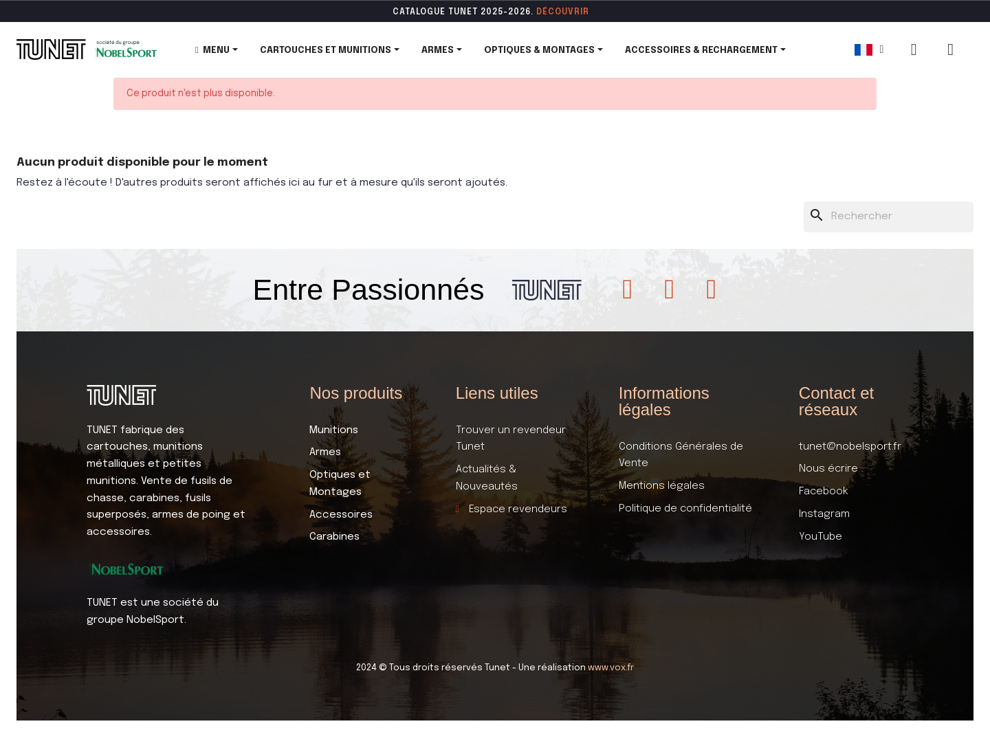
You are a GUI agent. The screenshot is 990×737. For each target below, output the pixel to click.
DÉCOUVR (558, 12)
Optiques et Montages (340, 484)
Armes (325, 452)
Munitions (333, 430)
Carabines (334, 536)
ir (584, 12)
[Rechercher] (889, 216)
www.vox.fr (611, 667)
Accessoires (341, 514)
